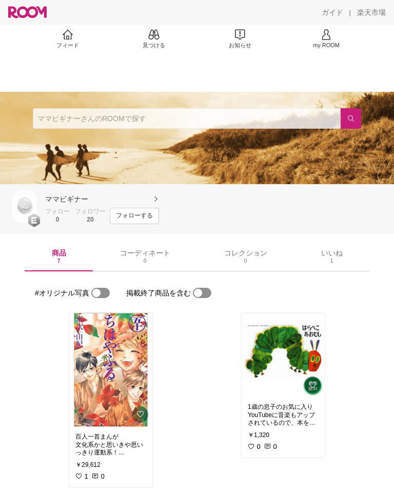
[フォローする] (134, 216)
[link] (110, 370)
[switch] (100, 293)
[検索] (351, 118)
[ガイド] (332, 12)
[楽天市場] (371, 12)
